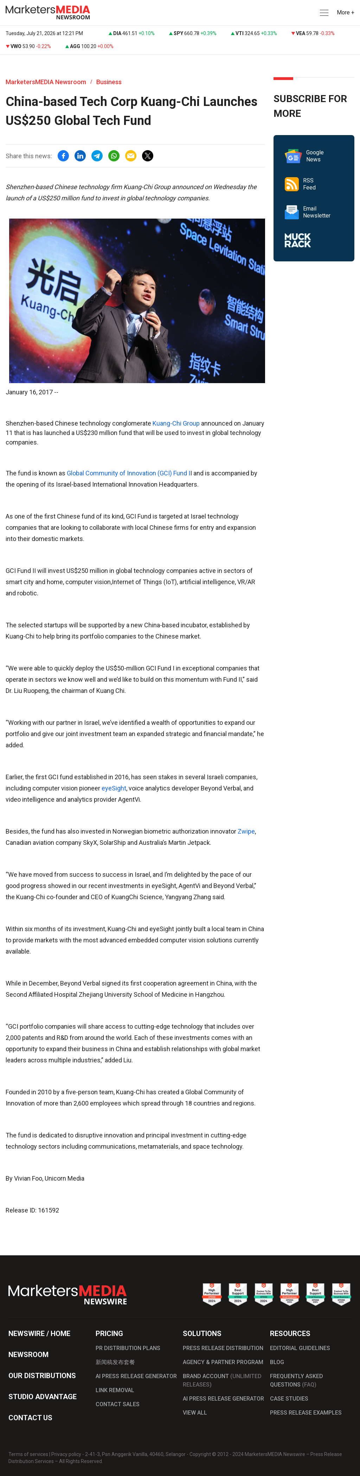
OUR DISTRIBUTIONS (42, 1375)
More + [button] (345, 12)
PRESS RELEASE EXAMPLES (306, 1412)
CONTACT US (30, 1418)
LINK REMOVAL (115, 1390)
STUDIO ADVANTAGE (42, 1396)
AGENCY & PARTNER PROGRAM (223, 1362)
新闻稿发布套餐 (115, 1362)
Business (109, 82)
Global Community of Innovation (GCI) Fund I (128, 473)
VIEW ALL (195, 1412)
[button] (323, 13)
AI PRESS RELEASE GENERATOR (136, 1376)
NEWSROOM (28, 1354)
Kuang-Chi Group (177, 423)
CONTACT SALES (118, 1404)
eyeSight (114, 788)
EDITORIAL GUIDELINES (300, 1348)
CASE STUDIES (289, 1398)
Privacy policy (66, 1454)
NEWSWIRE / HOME (39, 1333)
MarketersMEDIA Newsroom (46, 82)
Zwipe (246, 831)
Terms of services (28, 1454)
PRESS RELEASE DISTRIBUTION (223, 1348)
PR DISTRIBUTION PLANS (128, 1348)
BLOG (277, 1362)
